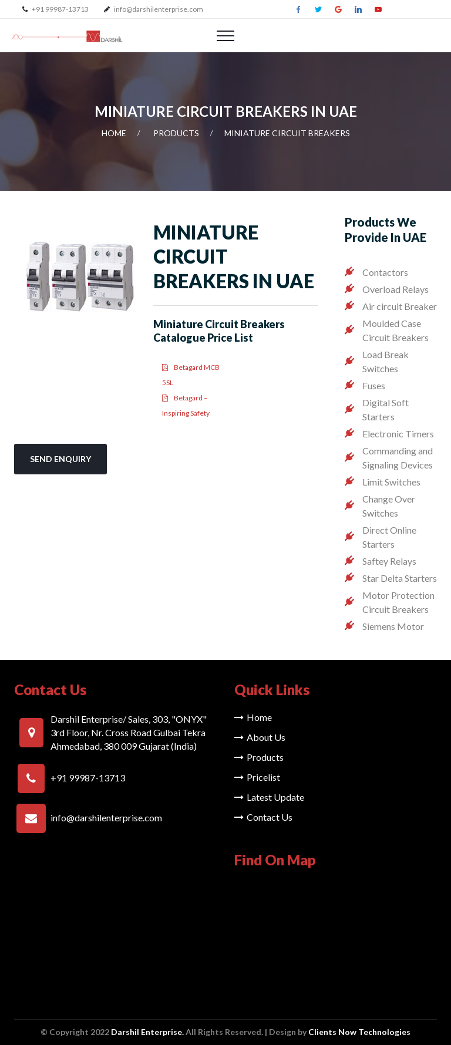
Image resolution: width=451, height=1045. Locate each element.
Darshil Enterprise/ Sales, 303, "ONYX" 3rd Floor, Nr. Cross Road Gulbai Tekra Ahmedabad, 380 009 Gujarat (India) (129, 732)
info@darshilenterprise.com (158, 9)
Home (114, 133)
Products (176, 133)
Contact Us (263, 816)
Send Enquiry (60, 459)
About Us (259, 737)
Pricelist (257, 777)
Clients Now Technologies (359, 1032)
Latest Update (269, 797)
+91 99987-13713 (60, 9)
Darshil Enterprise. (147, 1032)
